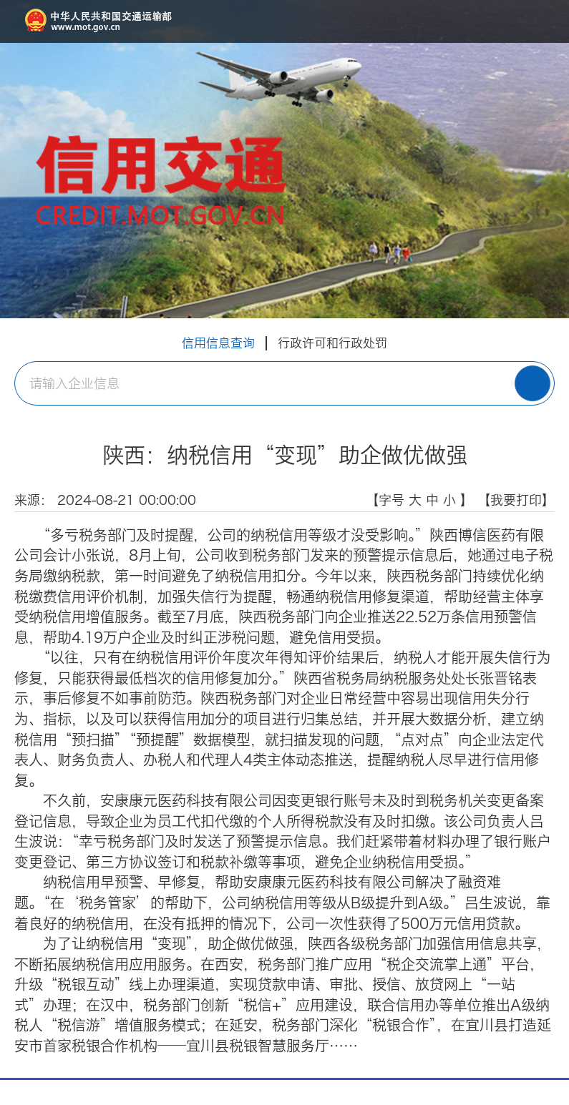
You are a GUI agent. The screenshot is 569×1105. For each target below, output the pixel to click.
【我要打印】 (516, 499)
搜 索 (533, 383)
